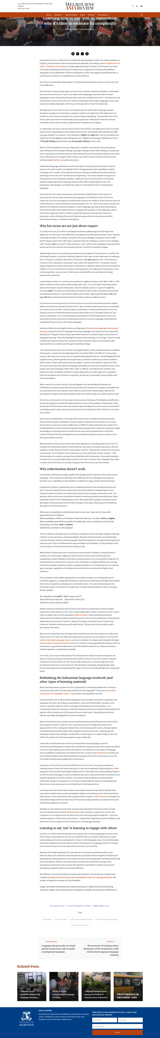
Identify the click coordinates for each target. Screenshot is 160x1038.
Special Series (71, 15)
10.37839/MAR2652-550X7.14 (81, 906)
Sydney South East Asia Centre (62, 877)
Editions (57, 15)
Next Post (112, 942)
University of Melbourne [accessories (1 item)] (80, 925)
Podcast (91, 15)
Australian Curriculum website (56, 643)
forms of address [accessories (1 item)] (61, 919)
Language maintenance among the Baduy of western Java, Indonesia (96, 994)
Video (116, 768)
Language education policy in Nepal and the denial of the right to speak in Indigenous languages (58, 949)
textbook (101, 753)
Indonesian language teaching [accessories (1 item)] (106, 919)
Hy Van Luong (60, 160)
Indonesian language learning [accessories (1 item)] (81, 919)
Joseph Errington (80, 615)
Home (48, 15)
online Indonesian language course (55, 640)
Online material (101, 796)
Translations (102, 15)
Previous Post (49, 942)
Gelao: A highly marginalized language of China (63, 994)
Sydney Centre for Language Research (96, 877)
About (82, 15)
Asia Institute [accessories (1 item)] (47, 919)
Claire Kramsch (72, 812)
